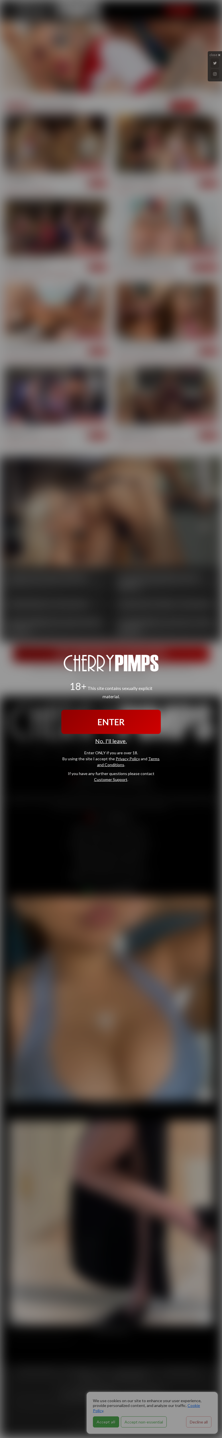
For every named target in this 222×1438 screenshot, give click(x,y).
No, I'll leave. (111, 741)
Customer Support (110, 779)
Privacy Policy (128, 758)
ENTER (111, 722)
